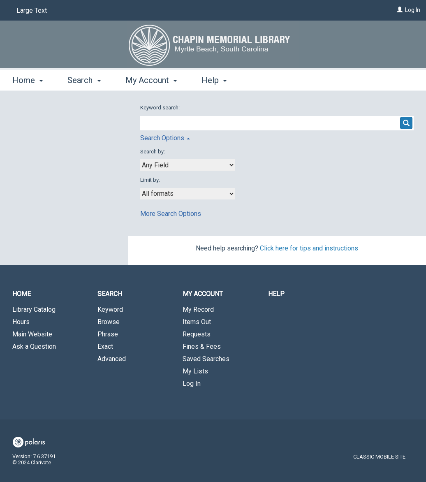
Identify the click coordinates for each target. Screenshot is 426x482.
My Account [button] (151, 80)
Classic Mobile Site (379, 457)
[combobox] (187, 165)
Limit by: (150, 180)
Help (276, 294)
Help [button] (214, 80)
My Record (198, 309)
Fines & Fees (202, 346)
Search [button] (83, 80)
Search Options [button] (165, 138)
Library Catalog (34, 309)
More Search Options (170, 214)
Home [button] (27, 80)
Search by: (153, 151)
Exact (105, 346)
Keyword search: (160, 107)
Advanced (111, 359)
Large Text (31, 10)
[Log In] (400, 10)
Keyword (110, 309)
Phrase (107, 334)
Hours (21, 322)
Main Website (32, 334)
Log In (412, 10)
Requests (197, 334)
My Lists (195, 371)
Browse (108, 322)
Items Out (197, 322)
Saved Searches (206, 359)
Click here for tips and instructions (309, 248)
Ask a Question (34, 346)
